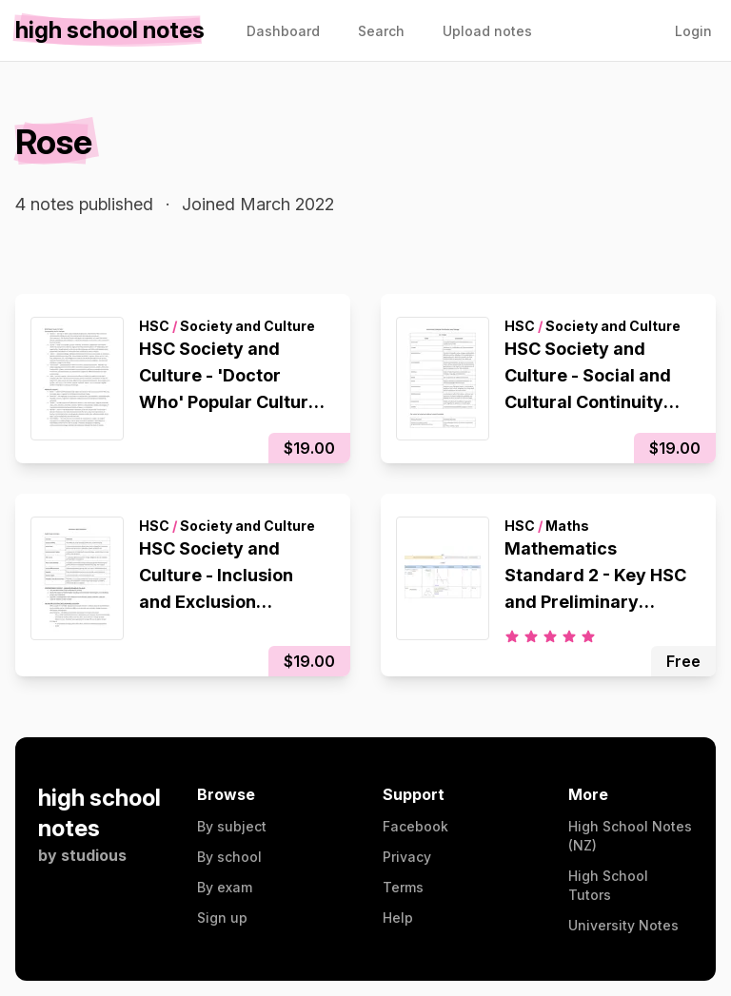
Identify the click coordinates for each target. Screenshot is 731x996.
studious (94, 855)
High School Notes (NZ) (630, 835)
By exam (224, 887)
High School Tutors (608, 885)
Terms (403, 887)
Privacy (407, 857)
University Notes (623, 925)
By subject (232, 826)
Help (398, 917)
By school (229, 857)
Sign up (222, 917)
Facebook (415, 826)
